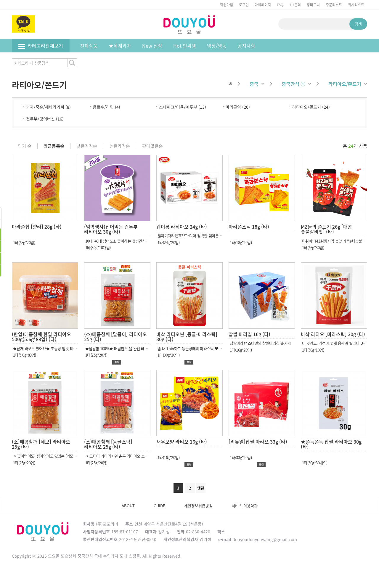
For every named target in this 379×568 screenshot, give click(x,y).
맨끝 (200, 488)
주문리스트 (334, 4)
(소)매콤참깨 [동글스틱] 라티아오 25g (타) (108, 444)
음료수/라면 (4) (106, 107)
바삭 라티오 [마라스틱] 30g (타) (333, 334)
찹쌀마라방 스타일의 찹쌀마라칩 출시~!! (260, 343)
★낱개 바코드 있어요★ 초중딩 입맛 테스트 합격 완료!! (55, 348)
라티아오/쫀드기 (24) (311, 107)
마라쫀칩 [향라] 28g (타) (37, 226)
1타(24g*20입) (167, 242)
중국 (257, 83)
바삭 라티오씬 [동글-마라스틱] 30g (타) (186, 336)
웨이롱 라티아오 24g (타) (181, 226)
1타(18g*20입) (240, 242)
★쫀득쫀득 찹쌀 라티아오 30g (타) (331, 444)
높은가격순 (119, 146)
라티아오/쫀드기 (347, 83)
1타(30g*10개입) (97, 247)
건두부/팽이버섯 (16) (45, 119)
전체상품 (89, 45)
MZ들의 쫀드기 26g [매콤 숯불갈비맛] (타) (326, 229)
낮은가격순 (86, 146)
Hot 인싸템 (184, 45)
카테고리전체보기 (40, 45)
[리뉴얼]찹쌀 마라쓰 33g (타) (258, 441)
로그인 (244, 4)
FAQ (280, 4)
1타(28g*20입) (23, 242)
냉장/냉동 (217, 45)
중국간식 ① (296, 83)
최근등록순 (54, 146)
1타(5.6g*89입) (24, 355)
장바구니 (313, 4)
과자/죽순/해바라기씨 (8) (48, 107)
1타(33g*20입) (240, 457)
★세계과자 (120, 45)
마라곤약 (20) (238, 107)
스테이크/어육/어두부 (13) (182, 107)
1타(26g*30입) (312, 247)
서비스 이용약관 (245, 505)
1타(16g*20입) (240, 350)
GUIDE (159, 505)
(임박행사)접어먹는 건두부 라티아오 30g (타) (111, 229)
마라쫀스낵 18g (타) (249, 226)
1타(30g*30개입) (314, 463)
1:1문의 (295, 4)
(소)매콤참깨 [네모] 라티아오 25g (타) (41, 444)
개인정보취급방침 (198, 505)
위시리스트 (356, 4)
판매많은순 (152, 146)
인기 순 (24, 146)
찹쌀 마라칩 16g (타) (249, 334)
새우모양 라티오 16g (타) (181, 441)
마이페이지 (263, 4)
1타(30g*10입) (167, 355)
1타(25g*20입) (95, 355)
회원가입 (226, 4)
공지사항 (246, 45)
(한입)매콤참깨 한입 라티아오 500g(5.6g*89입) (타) (41, 336)
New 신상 (152, 45)
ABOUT (128, 505)
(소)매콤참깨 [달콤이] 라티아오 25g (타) (115, 336)
